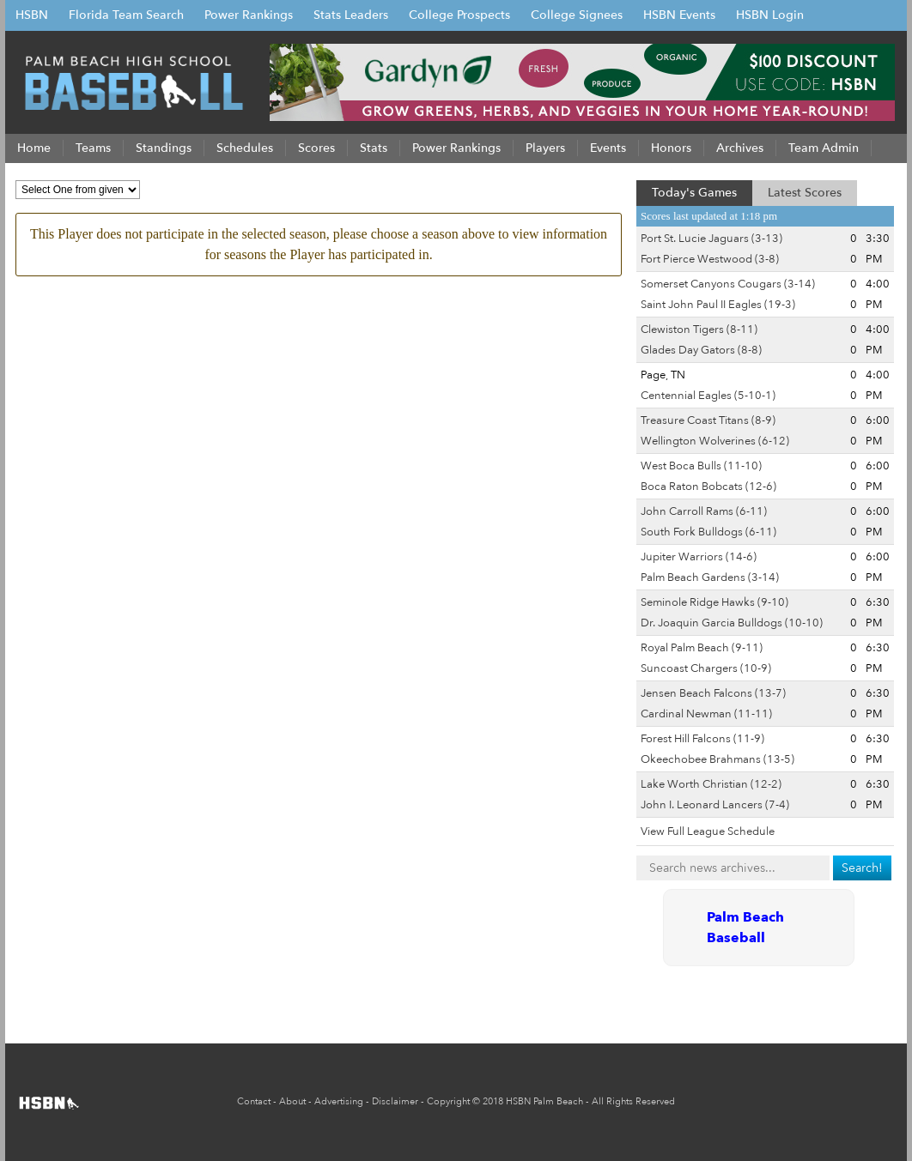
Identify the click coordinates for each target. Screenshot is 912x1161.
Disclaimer (395, 1101)
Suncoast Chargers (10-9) (706, 668)
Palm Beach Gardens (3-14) (710, 577)
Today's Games (694, 192)
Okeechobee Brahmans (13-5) (717, 759)
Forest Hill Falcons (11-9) (702, 739)
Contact (254, 1101)
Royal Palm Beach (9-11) (702, 648)
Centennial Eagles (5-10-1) (708, 395)
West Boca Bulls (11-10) (701, 466)
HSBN (31, 15)
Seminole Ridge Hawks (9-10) (714, 602)
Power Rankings (248, 15)
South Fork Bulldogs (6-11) (708, 532)
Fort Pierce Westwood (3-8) (710, 259)
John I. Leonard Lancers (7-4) (715, 805)
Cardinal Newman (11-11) (706, 714)
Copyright (448, 1101)
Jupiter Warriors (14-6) (699, 557)
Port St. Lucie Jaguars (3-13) (711, 238)
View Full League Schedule (708, 831)
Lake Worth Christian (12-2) (711, 784)
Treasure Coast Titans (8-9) (708, 420)
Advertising (338, 1101)
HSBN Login (770, 15)
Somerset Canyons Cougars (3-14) (728, 284)
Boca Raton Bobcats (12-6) (708, 486)
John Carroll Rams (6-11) (704, 511)
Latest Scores (805, 192)
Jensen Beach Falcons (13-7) (713, 693)
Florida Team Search (126, 15)
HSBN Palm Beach (544, 1101)
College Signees (577, 15)
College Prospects (459, 15)
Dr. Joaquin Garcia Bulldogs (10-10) (732, 623)
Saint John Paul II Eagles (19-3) (718, 304)
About (292, 1101)
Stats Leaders (350, 15)
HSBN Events (679, 15)
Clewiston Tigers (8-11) (699, 329)
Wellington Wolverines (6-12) (715, 441)
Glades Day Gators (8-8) (701, 350)
